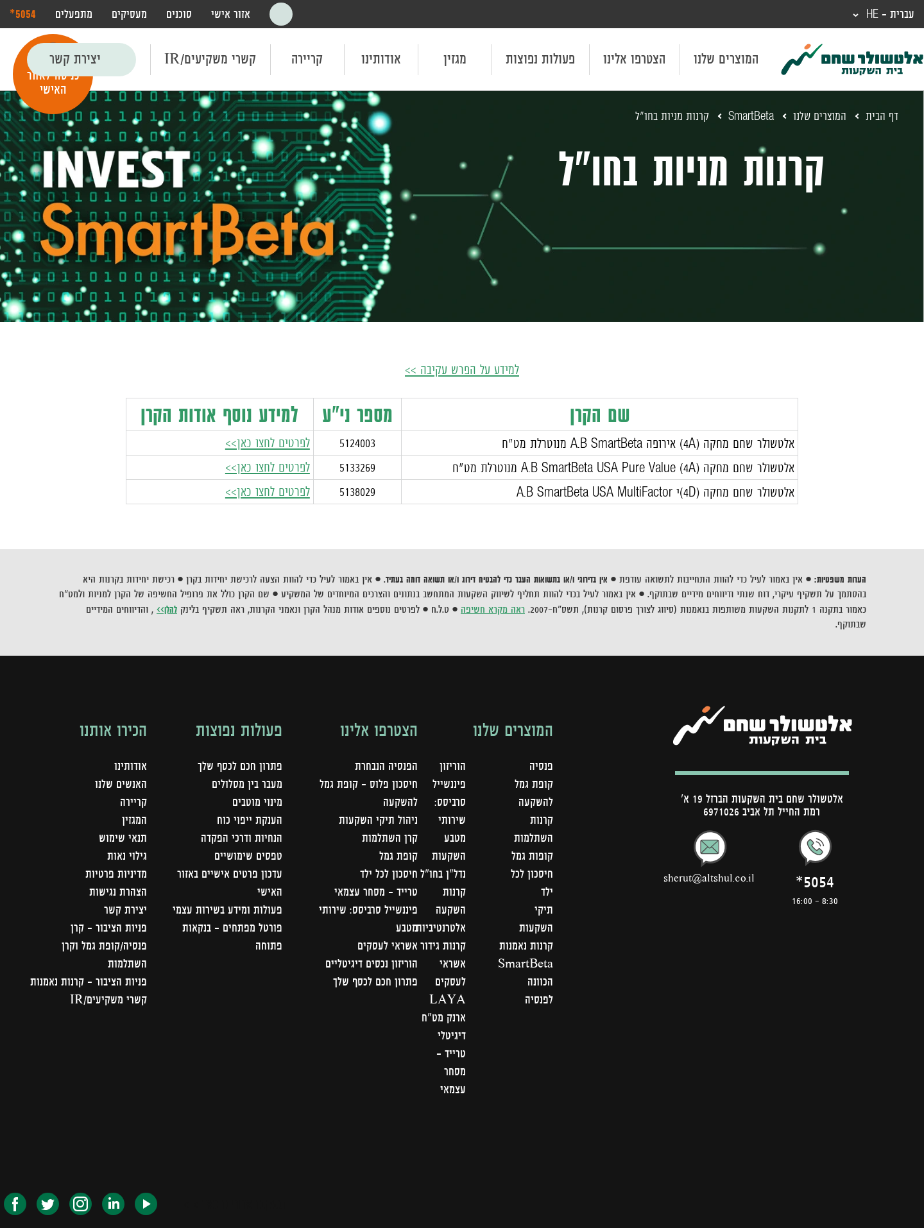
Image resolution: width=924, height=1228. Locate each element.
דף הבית (882, 116)
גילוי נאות (127, 855)
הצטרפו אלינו (634, 59)
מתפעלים (73, 14)
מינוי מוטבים (257, 801)
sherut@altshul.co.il (709, 877)
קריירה (307, 59)
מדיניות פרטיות (116, 873)
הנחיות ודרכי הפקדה (241, 837)
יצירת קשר (75, 59)
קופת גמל (398, 855)
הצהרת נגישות (118, 891)
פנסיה (541, 765)
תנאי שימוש (123, 837)
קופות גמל (532, 855)
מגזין (454, 59)
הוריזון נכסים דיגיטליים (371, 963)
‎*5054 (23, 13)
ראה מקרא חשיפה (493, 609)
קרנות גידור (443, 945)
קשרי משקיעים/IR (210, 59)
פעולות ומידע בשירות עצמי (227, 909)
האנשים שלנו (121, 783)
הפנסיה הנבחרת (386, 765)
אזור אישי (230, 14)
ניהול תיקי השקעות (378, 819)
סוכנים (179, 14)
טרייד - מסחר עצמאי (451, 1070)
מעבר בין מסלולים (247, 783)
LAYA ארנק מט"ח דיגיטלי (444, 1017)
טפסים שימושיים (248, 855)
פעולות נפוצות (540, 59)
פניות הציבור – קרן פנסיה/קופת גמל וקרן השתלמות (104, 945)
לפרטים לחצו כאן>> (267, 442)
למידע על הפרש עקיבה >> (462, 369)
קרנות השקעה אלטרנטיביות (441, 909)
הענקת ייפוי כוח (249, 819)
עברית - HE (888, 14)
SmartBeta (751, 116)
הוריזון (453, 765)
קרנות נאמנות (526, 945)
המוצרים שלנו (726, 59)
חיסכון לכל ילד (389, 873)
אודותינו (381, 59)
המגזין (134, 819)
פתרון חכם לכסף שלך (375, 981)
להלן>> (167, 609)
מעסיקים (129, 14)
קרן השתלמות (390, 837)
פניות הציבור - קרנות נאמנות (88, 981)
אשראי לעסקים (387, 945)
